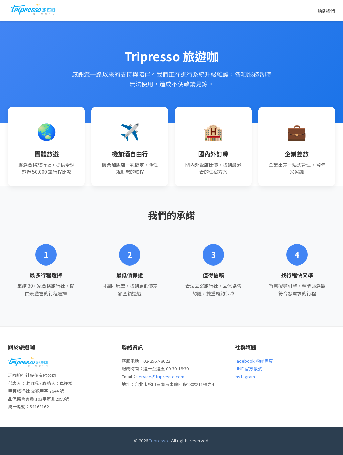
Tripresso (158, 440)
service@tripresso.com (160, 376)
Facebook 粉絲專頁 (254, 361)
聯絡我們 (325, 10)
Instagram (245, 376)
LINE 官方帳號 (248, 368)
